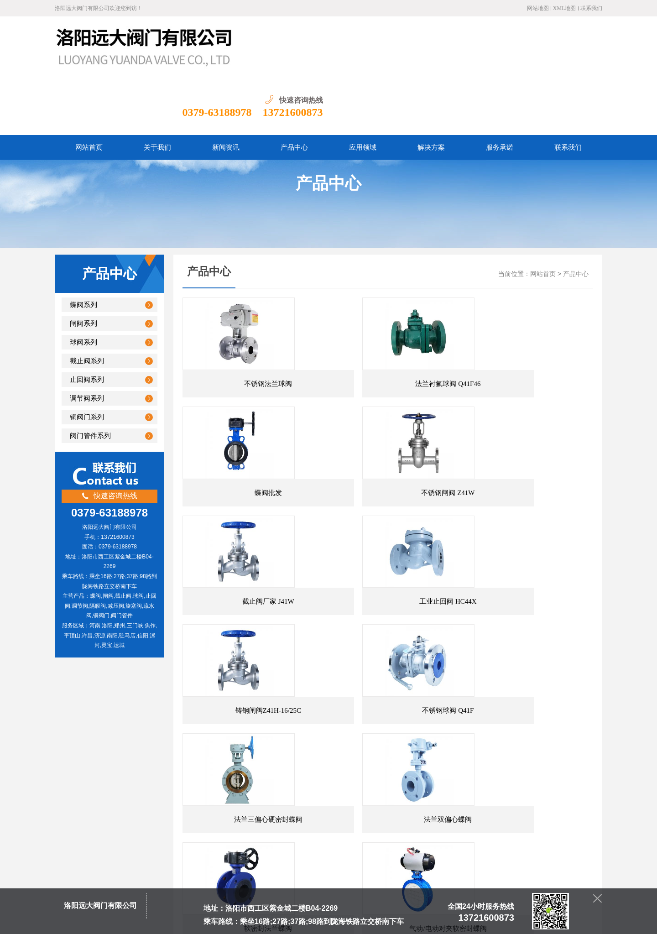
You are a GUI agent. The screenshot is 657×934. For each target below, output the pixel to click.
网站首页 (543, 214)
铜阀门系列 (87, 357)
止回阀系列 (87, 320)
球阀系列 (83, 283)
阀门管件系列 (90, 376)
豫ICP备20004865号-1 (203, 920)
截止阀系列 (87, 301)
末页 (351, 743)
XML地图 (564, 8)
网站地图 (538, 8)
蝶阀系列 (83, 245)
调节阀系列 (87, 339)
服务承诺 (355, 810)
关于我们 (193, 810)
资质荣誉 (322, 810)
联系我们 (591, 8)
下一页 (329, 743)
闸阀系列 (83, 264)
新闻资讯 (225, 810)
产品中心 (576, 214)
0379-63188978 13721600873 (532, 53)
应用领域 (290, 810)
